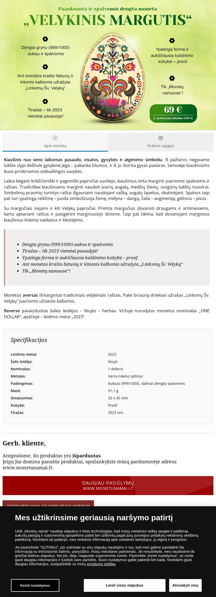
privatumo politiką (101, 564)
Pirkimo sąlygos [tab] (160, 142)
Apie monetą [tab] (55, 142)
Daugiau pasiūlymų (108, 485)
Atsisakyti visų (185, 585)
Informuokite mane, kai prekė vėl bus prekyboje (48, 505)
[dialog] (108, 551)
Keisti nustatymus (35, 585)
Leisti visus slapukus (124, 585)
